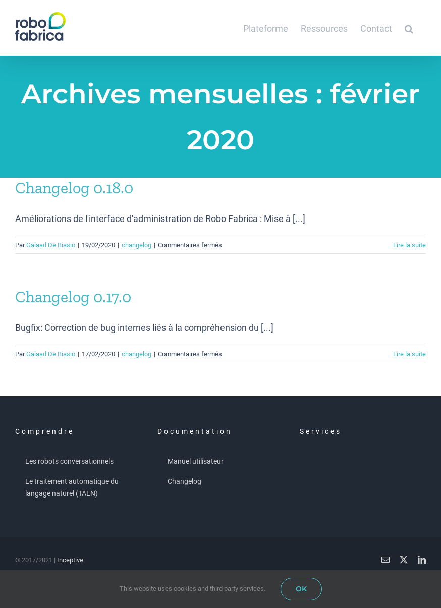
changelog (136, 245)
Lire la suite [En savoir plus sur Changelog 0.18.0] (409, 245)
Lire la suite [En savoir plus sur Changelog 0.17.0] (409, 354)
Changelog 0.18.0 (74, 187)
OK (301, 588)
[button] (409, 28)
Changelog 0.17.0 (73, 296)
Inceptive (70, 560)
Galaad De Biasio (50, 245)
